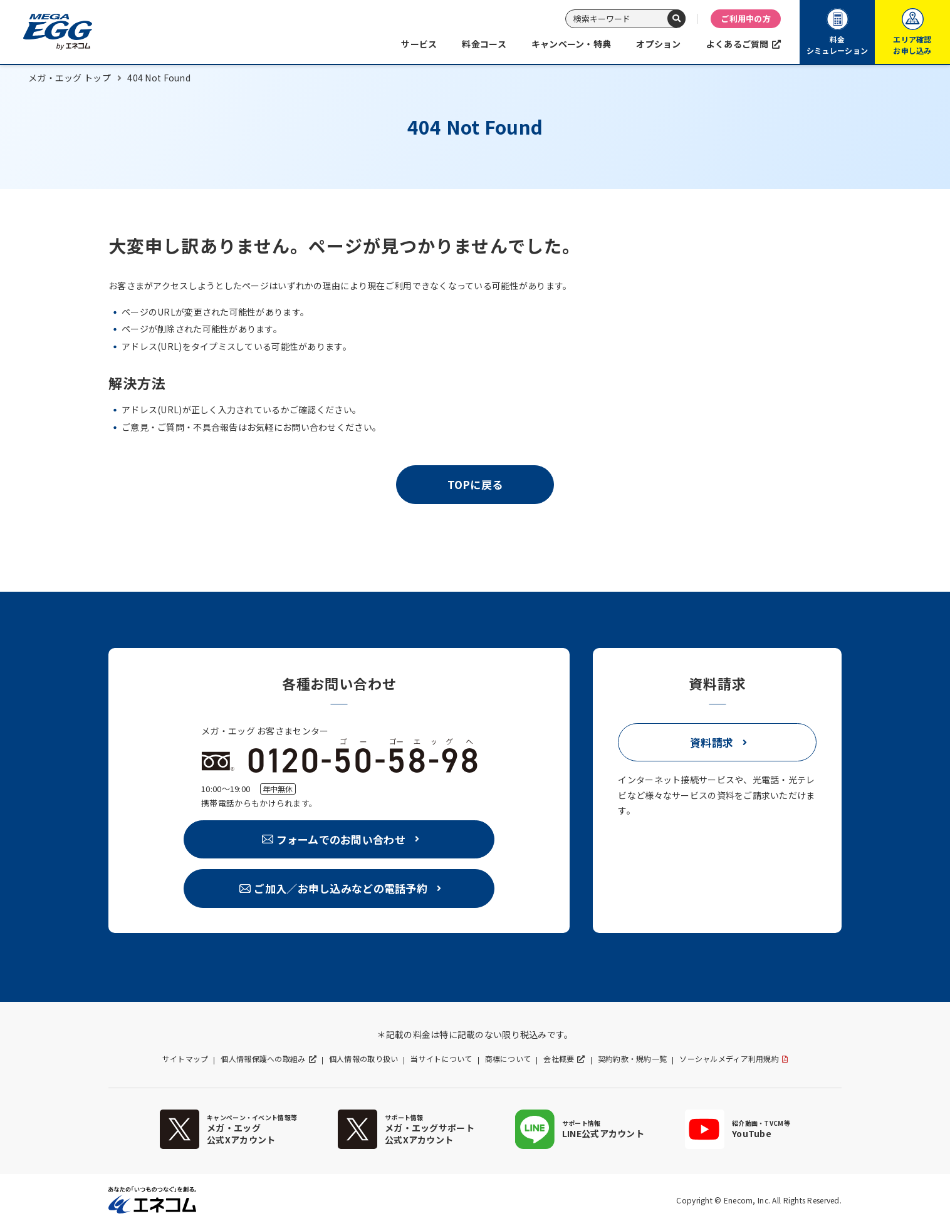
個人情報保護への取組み (263, 1058)
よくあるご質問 (737, 44)
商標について (508, 1058)
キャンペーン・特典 (571, 44)
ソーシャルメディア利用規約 (729, 1058)
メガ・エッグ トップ (69, 77)
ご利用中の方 (746, 18)
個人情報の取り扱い (364, 1058)
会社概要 (558, 1058)
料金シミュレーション (837, 32)
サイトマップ (185, 1058)
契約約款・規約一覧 (632, 1058)
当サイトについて (441, 1058)
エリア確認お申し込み (912, 32)
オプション (658, 44)
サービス (419, 44)
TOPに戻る (475, 484)
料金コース (484, 44)
